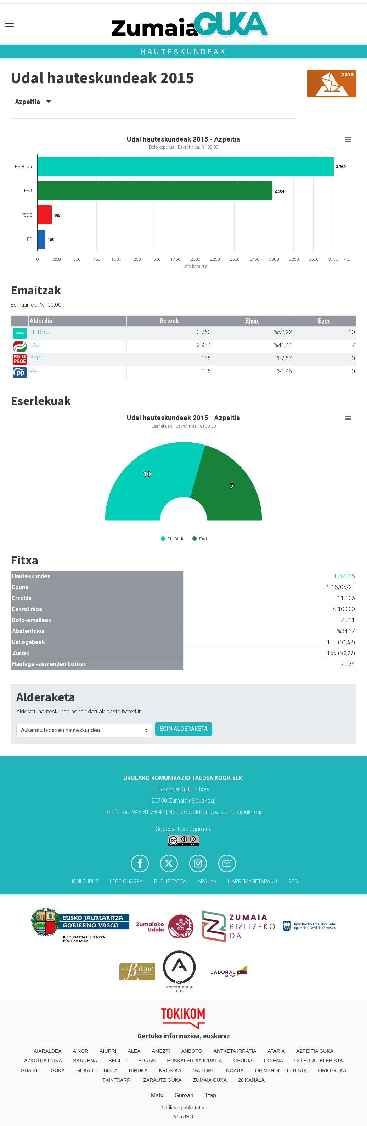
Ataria (276, 1051)
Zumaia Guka (210, 1080)
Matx (157, 1095)
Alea (134, 1051)
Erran (147, 1060)
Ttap (210, 1095)
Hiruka (138, 1070)
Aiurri (108, 1051)
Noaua (235, 1070)
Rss (293, 882)
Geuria (243, 1060)
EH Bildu (40, 332)
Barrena (85, 1060)
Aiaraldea (48, 1051)
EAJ (35, 345)
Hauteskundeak (183, 51)
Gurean (184, 1095)
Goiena (273, 1060)
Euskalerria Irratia (194, 1060)
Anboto (191, 1051)
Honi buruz (83, 882)
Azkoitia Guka (43, 1060)
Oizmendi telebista (281, 1070)
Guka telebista (97, 1070)
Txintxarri (117, 1080)
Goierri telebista (318, 1060)
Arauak (207, 882)
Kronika (170, 1070)
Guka (58, 1070)
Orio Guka (332, 1070)
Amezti (161, 1051)
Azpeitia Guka (314, 1051)
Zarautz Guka (162, 1080)
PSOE (37, 358)
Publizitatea (170, 882)
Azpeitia (33, 101)
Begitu (117, 1060)
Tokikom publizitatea (183, 1107)
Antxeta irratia (235, 1051)
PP (33, 371)
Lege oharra (126, 882)
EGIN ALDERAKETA (184, 728)
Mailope (204, 1070)
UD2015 (345, 576)
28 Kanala (251, 1080)
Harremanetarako (252, 882)
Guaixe (30, 1070)
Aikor (81, 1051)
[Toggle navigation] (9, 24)
